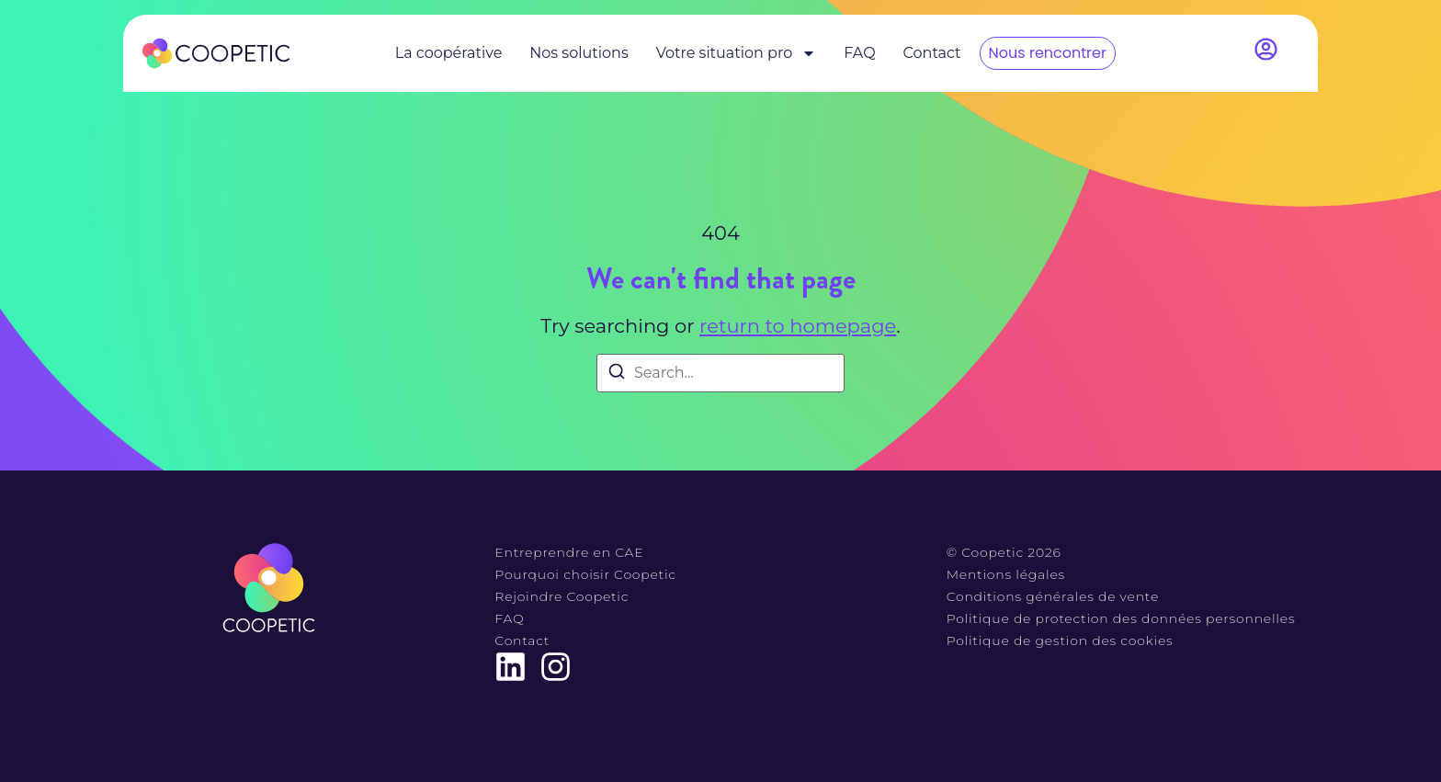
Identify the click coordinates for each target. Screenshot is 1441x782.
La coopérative (449, 53)
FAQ (859, 53)
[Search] (617, 374)
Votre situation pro (736, 53)
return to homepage (797, 325)
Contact (932, 53)
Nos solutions (578, 53)
